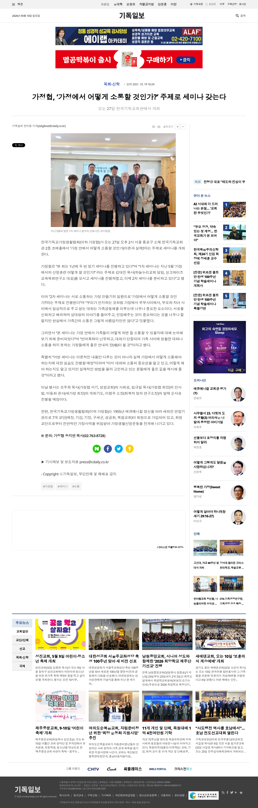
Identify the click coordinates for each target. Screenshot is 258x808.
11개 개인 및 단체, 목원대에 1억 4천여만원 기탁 (166, 731)
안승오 (198, 398)
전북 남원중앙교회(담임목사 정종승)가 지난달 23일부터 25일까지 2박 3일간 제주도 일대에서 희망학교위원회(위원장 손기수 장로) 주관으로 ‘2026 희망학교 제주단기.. (167, 678)
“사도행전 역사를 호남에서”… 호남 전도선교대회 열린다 (220, 731)
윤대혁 (118, 4)
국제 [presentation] (22, 666)
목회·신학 (112, 84)
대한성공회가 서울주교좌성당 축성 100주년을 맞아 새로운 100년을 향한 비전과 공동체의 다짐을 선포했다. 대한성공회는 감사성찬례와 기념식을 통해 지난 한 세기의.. (113, 676)
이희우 (198, 427)
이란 (173, 4)
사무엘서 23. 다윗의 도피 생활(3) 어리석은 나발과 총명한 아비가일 (209, 417)
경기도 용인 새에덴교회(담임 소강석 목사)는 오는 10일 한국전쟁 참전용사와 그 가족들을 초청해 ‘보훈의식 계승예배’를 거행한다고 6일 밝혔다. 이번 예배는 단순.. (221, 674)
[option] (207, 556)
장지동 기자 (31, 126)
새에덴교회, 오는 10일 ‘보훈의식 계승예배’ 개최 (220, 659)
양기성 (198, 496)
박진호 (198, 447)
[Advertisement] (220, 149)
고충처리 (166, 795)
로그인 (242, 4)
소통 (77, 486)
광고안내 (78, 795)
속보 (198, 182)
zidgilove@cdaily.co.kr (51, 126)
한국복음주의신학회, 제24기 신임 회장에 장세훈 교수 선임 (206, 256)
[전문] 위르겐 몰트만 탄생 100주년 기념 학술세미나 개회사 (206, 279)
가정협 (49, 486)
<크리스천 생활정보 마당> (170, 547)
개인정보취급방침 (125, 795)
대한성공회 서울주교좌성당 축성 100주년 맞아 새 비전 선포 (114, 659)
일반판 (212, 4)
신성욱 (198, 472)
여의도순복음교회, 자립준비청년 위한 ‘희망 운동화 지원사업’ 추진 (114, 733)
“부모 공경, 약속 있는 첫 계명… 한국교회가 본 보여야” (205, 233)
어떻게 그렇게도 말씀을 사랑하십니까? (210, 464)
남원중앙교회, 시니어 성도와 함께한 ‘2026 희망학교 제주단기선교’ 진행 (166, 661)
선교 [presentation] (22, 649)
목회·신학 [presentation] (22, 657)
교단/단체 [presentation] (22, 640)
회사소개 (64, 795)
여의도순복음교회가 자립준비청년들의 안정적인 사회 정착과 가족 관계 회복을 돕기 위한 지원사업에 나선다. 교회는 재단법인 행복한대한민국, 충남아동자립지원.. (114, 750)
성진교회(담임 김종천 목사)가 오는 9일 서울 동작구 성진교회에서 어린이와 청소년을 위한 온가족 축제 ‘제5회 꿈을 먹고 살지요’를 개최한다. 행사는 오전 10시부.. (60, 674)
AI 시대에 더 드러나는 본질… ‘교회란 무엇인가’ (206, 208)
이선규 (198, 521)
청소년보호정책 (148, 795)
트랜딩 (105, 4)
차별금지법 (146, 4)
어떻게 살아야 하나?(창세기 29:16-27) (209, 513)
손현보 (130, 4)
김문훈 (162, 4)
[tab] (22, 631)
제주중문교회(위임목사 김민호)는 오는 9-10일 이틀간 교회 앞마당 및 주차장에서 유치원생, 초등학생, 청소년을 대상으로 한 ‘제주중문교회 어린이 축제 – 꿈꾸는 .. (60, 745)
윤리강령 (180, 795)
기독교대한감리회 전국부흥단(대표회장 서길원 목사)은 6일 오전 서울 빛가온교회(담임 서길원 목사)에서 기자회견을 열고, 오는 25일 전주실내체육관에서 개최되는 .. (221, 745)
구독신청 (232, 4)
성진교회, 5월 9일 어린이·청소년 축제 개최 (60, 659)
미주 (222, 4)
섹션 (17, 4)
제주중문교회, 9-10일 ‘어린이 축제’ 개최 (59, 731)
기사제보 (106, 795)
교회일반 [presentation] (22, 631)
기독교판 (198, 4)
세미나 (63, 486)
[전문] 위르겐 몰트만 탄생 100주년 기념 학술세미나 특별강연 (206, 302)
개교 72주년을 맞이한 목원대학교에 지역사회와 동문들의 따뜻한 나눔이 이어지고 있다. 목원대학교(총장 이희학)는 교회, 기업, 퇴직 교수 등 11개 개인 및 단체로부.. (166, 745)
